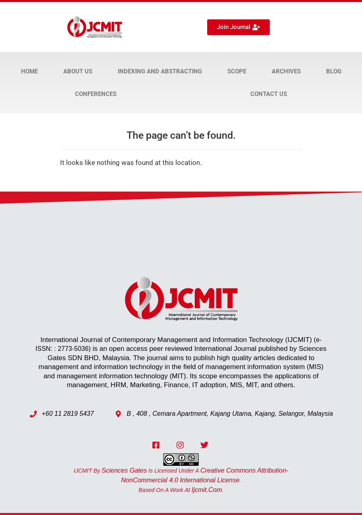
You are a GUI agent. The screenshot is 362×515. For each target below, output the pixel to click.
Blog (333, 71)
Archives (286, 71)
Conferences (96, 94)
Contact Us (268, 94)
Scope (236, 71)
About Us (77, 71)
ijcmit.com (206, 489)
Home (29, 71)
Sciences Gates (124, 470)
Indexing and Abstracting (160, 71)
